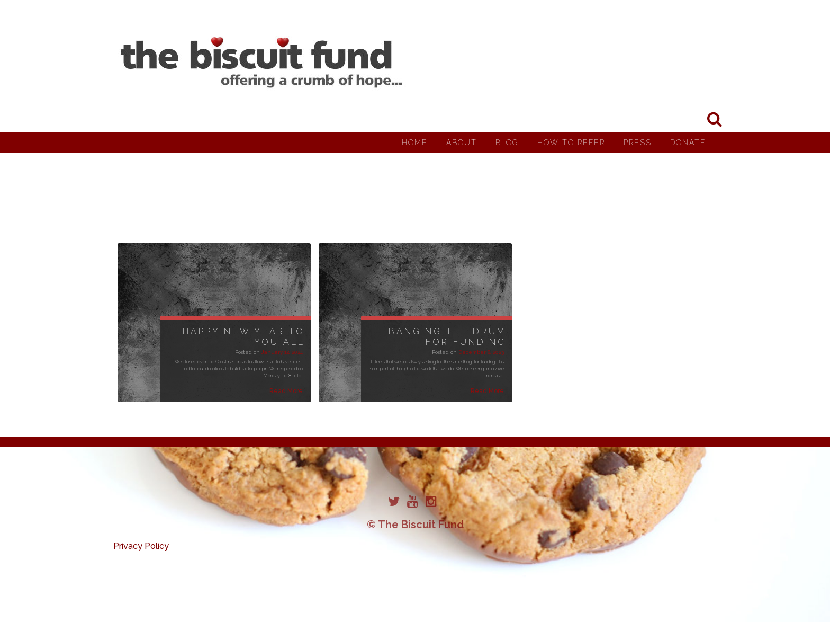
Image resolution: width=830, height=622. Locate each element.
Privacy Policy (141, 546)
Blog (507, 142)
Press (638, 142)
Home (415, 142)
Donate (688, 142)
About (461, 142)
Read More (286, 391)
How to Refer (571, 142)
